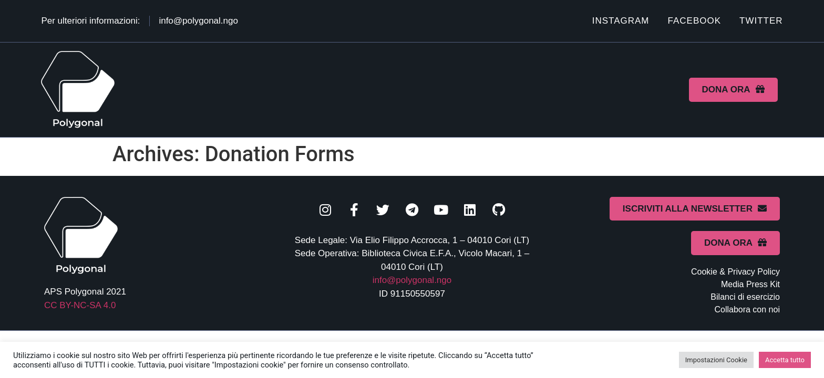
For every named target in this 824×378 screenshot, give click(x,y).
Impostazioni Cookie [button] (716, 360)
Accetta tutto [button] (785, 360)
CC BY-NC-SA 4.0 (80, 305)
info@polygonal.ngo (412, 280)
